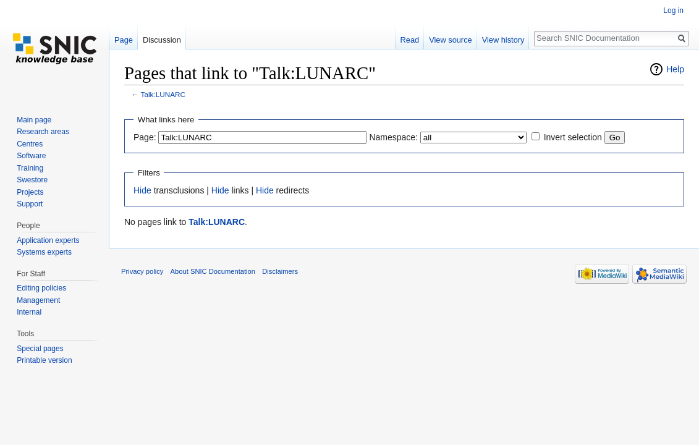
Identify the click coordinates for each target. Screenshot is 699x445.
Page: (144, 137)
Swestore (32, 180)
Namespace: (393, 137)
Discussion (162, 39)
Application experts (48, 240)
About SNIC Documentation (213, 271)
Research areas (43, 131)
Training (30, 168)
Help (675, 69)
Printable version (44, 360)
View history (503, 39)
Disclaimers (280, 271)
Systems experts (44, 252)
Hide (142, 190)
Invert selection (573, 137)
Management (38, 300)
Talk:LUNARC (163, 94)
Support (30, 204)
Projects (30, 192)
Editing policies (41, 288)
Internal (29, 312)
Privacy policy (142, 271)
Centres (30, 144)
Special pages (40, 348)
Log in (673, 10)
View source (450, 39)
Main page (34, 120)
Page (123, 39)
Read (410, 39)
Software (31, 155)
